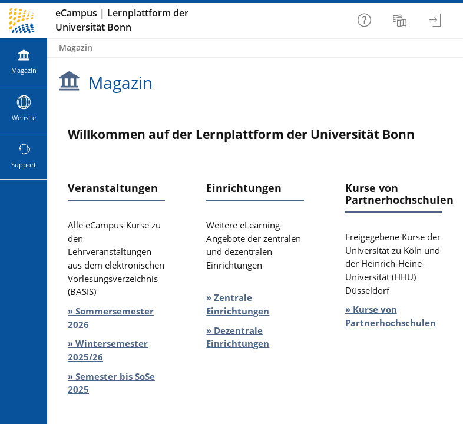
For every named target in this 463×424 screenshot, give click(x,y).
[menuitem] (401, 20)
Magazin (75, 47)
